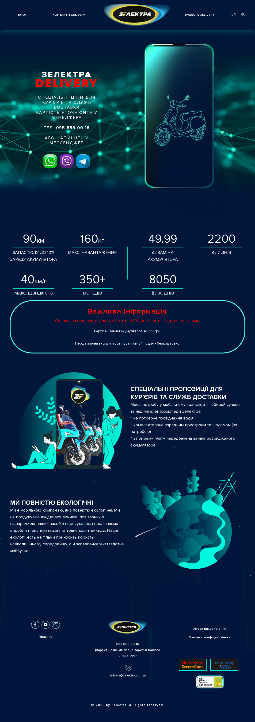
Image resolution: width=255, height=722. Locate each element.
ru (243, 14)
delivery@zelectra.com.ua (128, 675)
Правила (199, 15)
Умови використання (209, 629)
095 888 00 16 (127, 644)
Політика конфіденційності (209, 637)
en (234, 14)
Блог (22, 15)
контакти (69, 15)
